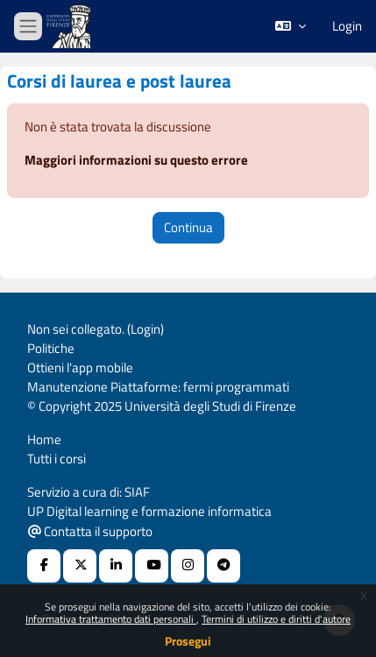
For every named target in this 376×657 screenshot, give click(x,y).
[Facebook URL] (43, 566)
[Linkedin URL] (115, 566)
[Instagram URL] (187, 566)
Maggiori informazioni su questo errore (136, 160)
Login (347, 26)
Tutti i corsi (56, 459)
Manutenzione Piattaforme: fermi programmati (158, 387)
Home (44, 439)
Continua (188, 227)
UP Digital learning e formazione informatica (149, 511)
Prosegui (188, 641)
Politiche (50, 348)
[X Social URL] (79, 566)
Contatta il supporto (90, 531)
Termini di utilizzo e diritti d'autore (276, 619)
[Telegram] (223, 566)
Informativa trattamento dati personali (110, 619)
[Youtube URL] (151, 566)
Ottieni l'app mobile (80, 367)
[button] (290, 26)
